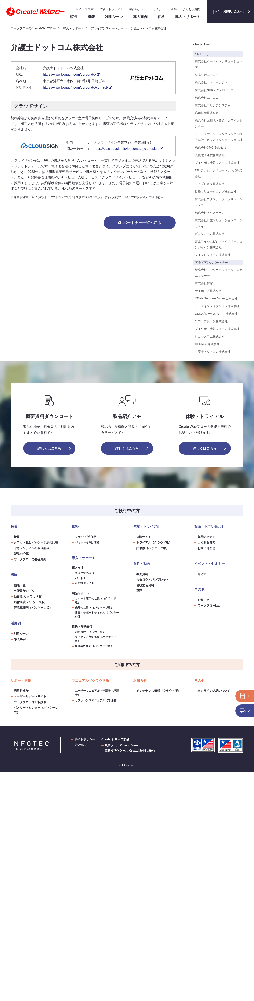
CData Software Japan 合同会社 (216, 298)
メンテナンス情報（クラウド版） (158, 690)
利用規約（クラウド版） (90, 632)
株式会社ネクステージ (210, 212)
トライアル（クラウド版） (154, 542)
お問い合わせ (227, 11)
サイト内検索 (85, 9)
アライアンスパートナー (211, 262)
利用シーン (21, 633)
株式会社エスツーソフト (211, 82)
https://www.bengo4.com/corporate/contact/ (75, 87)
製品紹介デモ (138, 9)
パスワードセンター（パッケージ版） (36, 710)
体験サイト (143, 537)
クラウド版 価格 (86, 537)
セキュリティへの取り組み (31, 548)
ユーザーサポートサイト (30, 696)
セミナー (159, 9)
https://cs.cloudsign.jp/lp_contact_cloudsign (126, 148)
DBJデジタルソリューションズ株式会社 (218, 173)
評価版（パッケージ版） (152, 548)
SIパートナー (204, 54)
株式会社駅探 (204, 283)
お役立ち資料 (145, 585)
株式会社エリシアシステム (213, 105)
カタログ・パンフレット (152, 579)
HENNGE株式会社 (207, 344)
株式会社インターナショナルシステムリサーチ (218, 272)
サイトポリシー (84, 739)
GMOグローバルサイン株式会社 (216, 313)
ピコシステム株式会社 (210, 233)
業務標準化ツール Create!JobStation (130, 750)
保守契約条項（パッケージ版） (94, 646)
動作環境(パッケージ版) (29, 602)
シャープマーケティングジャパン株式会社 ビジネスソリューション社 (218, 137)
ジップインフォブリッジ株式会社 (217, 306)
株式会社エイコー (207, 75)
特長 (17, 537)
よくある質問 (191, 9)
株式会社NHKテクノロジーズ (214, 90)
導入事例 (20, 639)
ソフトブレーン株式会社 (211, 321)
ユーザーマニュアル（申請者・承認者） (97, 692)
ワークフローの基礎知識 (30, 559)
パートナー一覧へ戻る (142, 223)
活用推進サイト (84, 583)
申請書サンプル (24, 590)
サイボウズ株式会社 (208, 291)
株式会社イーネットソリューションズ (218, 64)
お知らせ (203, 600)
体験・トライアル (111, 9)
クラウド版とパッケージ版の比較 (36, 542)
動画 (139, 590)
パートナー (201, 44)
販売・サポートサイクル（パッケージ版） (97, 614)
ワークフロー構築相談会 (30, 702)
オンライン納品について (213, 690)
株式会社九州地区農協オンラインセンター (218, 123)
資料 (174, 9)
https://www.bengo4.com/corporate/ (69, 74)
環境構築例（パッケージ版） (33, 607)
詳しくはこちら (49, 448)
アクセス (80, 744)
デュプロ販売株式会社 (210, 184)
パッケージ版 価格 (87, 542)
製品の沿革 (21, 553)
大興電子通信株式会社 (210, 155)
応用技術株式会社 (207, 113)
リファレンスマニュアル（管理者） (97, 700)
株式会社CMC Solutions (210, 147)
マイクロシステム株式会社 (213, 255)
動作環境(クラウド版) (28, 596)
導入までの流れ (84, 573)
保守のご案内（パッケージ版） (94, 607)
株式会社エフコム (207, 97)
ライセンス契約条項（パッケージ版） (95, 639)
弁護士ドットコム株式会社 (213, 351)
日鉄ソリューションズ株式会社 (215, 191)
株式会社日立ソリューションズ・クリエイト (218, 223)
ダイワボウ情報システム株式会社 (217, 162)
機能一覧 (20, 585)
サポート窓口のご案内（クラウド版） (95, 600)
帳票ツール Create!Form (121, 745)
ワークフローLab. (209, 605)
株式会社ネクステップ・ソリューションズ (218, 202)
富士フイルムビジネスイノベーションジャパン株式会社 (218, 244)
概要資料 (142, 574)
